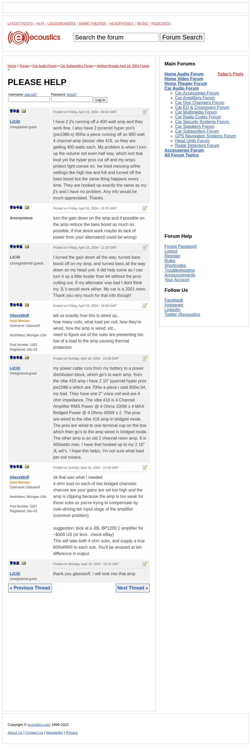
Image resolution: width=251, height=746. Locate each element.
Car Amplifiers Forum (195, 98)
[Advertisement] (79, 656)
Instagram (174, 305)
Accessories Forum (184, 150)
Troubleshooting (180, 270)
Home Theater (92, 23)
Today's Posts (230, 74)
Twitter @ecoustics (182, 314)
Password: (72, 97)
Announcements (180, 275)
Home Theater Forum (186, 83)
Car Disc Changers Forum (199, 102)
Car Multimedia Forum (196, 112)
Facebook (174, 300)
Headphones (121, 23)
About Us (15, 733)
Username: (29, 97)
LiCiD (15, 121)
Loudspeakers (62, 23)
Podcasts (161, 23)
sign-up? (31, 94)
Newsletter (54, 733)
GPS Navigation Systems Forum (205, 136)
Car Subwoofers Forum (197, 131)
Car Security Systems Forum (202, 121)
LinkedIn (173, 309)
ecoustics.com (39, 725)
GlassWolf (19, 315)
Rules (170, 260)
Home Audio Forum (184, 74)
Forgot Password (181, 246)
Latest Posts (20, 23)
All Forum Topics (182, 155)
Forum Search (182, 37)
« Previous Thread (30, 588)
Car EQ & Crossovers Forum (202, 107)
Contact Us (34, 733)
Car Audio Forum (182, 88)
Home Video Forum (184, 79)
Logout (171, 251)
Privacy (72, 733)
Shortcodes (175, 265)
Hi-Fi (40, 23)
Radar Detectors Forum (197, 145)
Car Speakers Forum (195, 126)
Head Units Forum (192, 141)
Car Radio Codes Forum (198, 117)
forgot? (71, 94)
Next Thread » (132, 588)
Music (142, 23)
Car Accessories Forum (197, 93)
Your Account (177, 280)
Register (172, 256)
